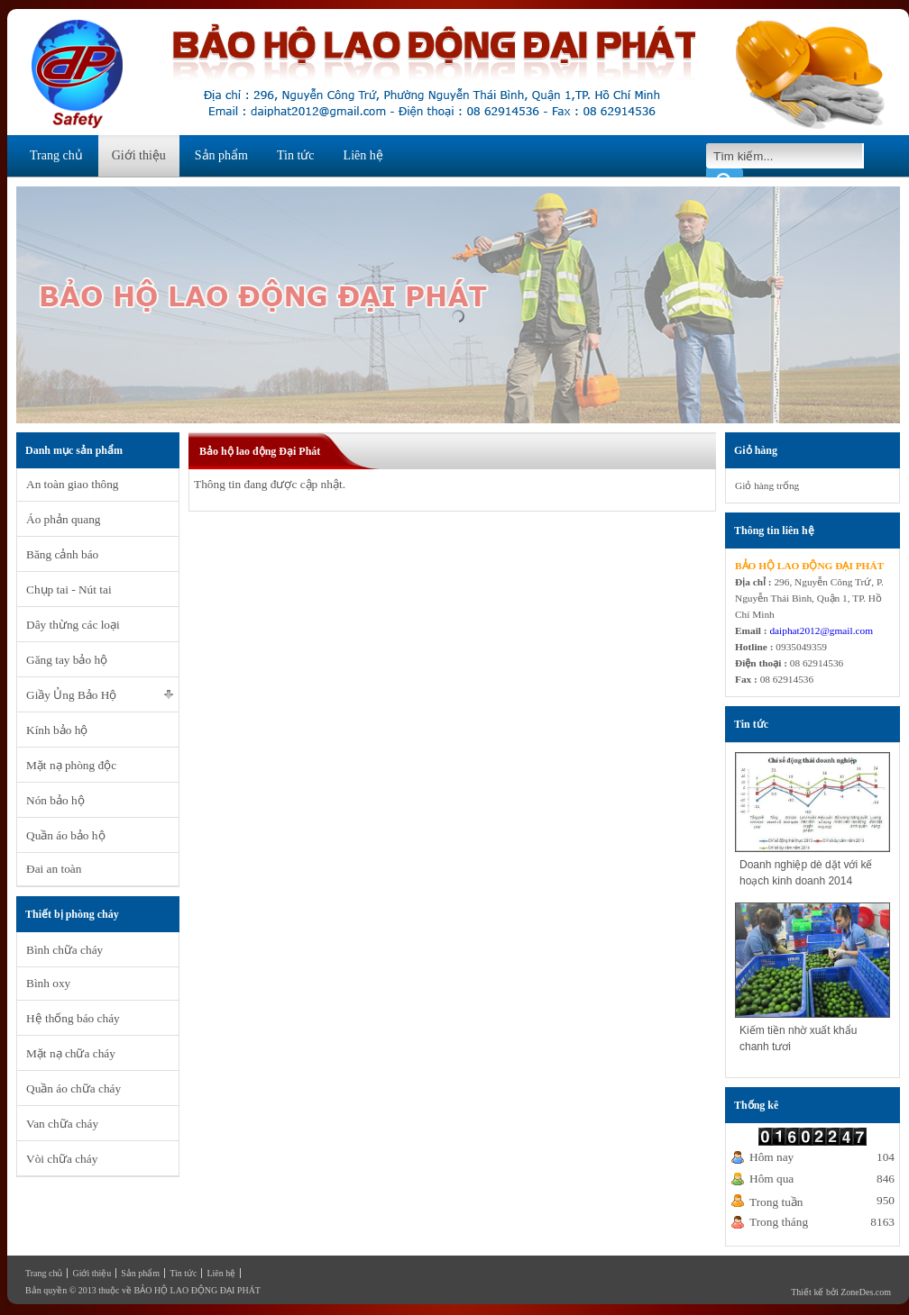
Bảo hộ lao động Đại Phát (259, 451)
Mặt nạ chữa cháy (70, 1053)
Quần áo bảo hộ (66, 835)
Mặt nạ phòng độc (71, 765)
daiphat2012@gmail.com (821, 630)
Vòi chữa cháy (61, 1158)
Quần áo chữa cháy (73, 1088)
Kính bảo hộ (56, 730)
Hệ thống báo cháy (73, 1018)
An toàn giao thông (72, 484)
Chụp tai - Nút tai (69, 589)
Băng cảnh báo (62, 554)
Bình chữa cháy (64, 950)
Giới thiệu (139, 155)
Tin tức (296, 155)
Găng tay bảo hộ (66, 660)
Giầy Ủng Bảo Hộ (71, 695)
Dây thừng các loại (73, 624)
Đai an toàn (53, 868)
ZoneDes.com (865, 1292)
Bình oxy (48, 983)
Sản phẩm (221, 155)
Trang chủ (56, 155)
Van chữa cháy (62, 1123)
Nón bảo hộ (55, 800)
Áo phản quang (63, 519)
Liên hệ (363, 155)
